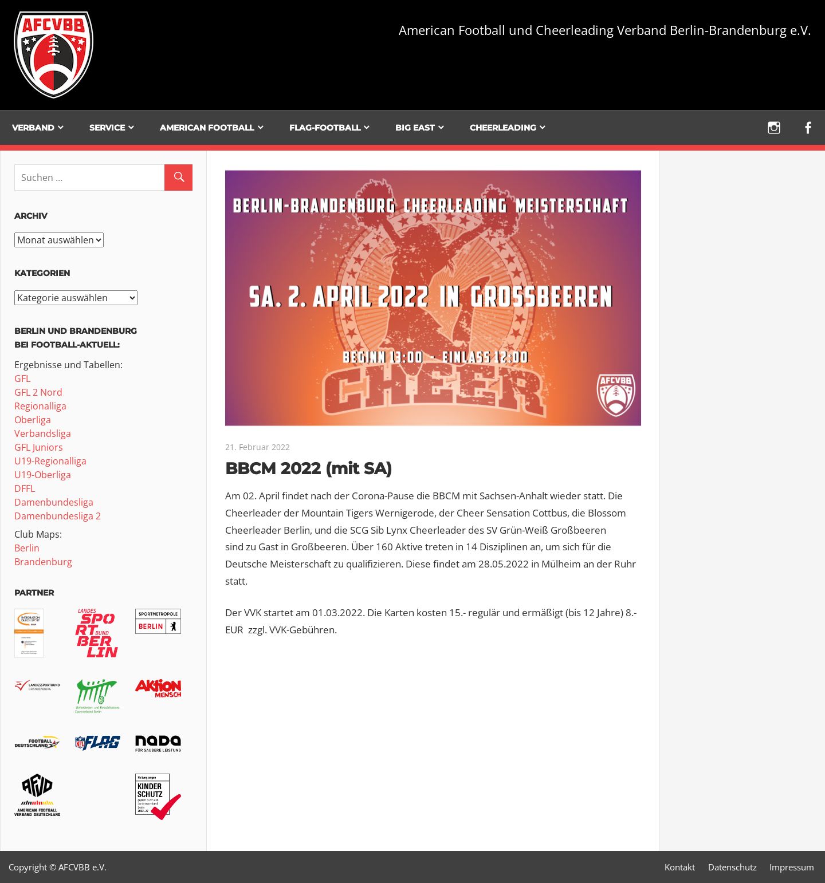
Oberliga (32, 419)
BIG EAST (415, 128)
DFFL (24, 488)
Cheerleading (503, 128)
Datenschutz (732, 867)
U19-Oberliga (42, 474)
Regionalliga (40, 406)
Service (107, 128)
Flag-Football (324, 128)
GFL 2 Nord (38, 392)
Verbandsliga (42, 433)
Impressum (791, 867)
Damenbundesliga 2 (57, 516)
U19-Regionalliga (50, 461)
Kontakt (680, 867)
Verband (33, 128)
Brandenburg (43, 561)
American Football (207, 128)
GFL (22, 378)
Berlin (27, 548)
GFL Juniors (38, 447)
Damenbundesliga (53, 502)
